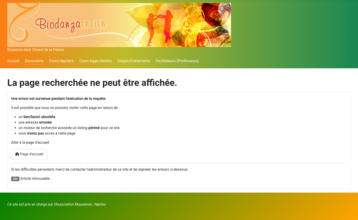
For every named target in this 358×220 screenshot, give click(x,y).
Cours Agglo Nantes (95, 61)
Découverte (34, 61)
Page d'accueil (29, 154)
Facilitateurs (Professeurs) (177, 61)
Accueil (13, 61)
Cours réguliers (61, 61)
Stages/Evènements (133, 61)
